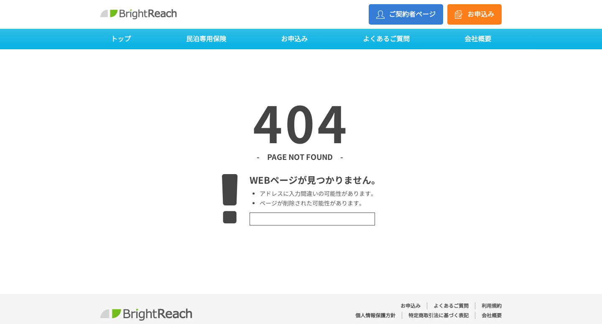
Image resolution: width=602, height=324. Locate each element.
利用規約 (492, 305)
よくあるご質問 (386, 38)
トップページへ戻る (312, 218)
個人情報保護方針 (375, 315)
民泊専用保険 (206, 38)
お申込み (480, 14)
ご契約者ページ (412, 14)
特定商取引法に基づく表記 (438, 315)
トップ (121, 38)
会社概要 (477, 38)
